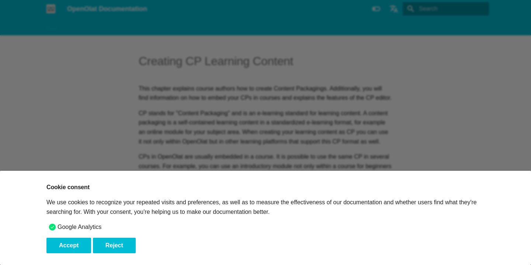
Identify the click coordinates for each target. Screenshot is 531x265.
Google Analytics (79, 227)
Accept (69, 245)
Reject (114, 245)
